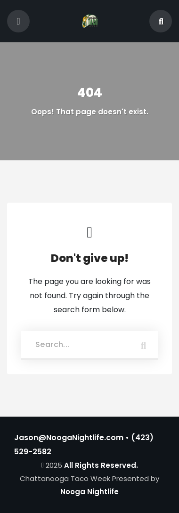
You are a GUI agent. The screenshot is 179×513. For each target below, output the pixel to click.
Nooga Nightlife (89, 492)
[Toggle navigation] (18, 21)
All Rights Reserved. (101, 465)
